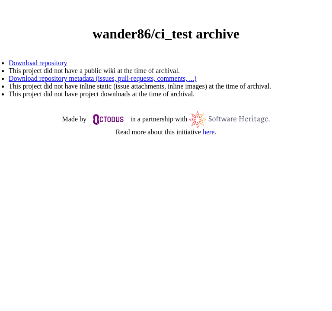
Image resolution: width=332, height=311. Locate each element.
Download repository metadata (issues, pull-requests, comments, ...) (103, 78)
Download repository (38, 63)
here (209, 132)
